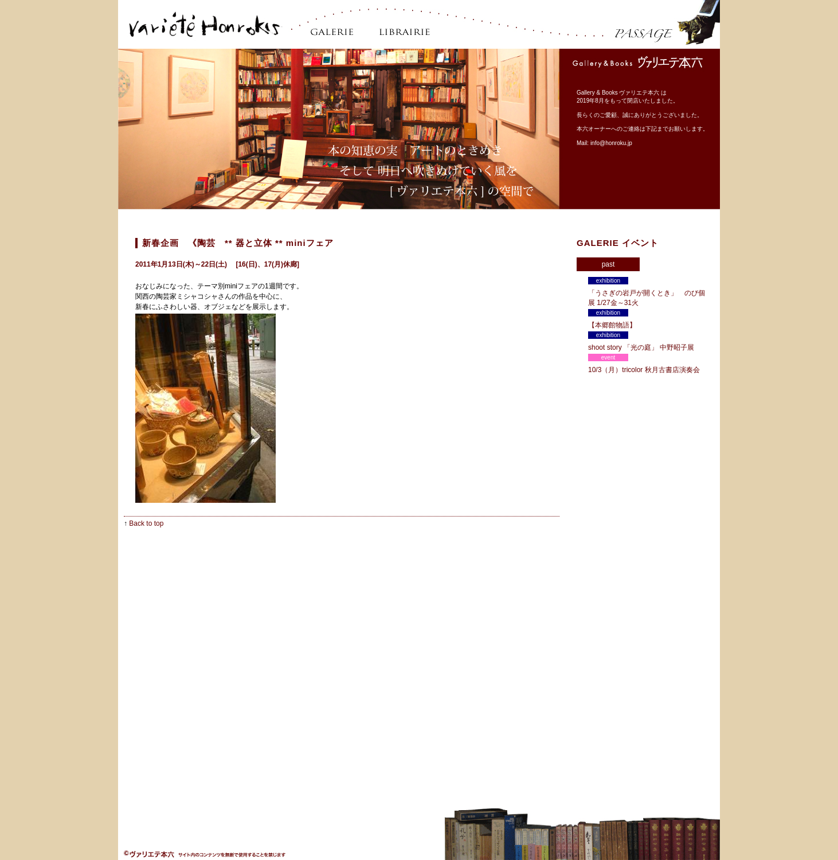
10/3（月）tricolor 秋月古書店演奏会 (644, 370)
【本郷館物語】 (615, 325)
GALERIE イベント (618, 243)
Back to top (146, 523)
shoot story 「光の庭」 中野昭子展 (641, 347)
